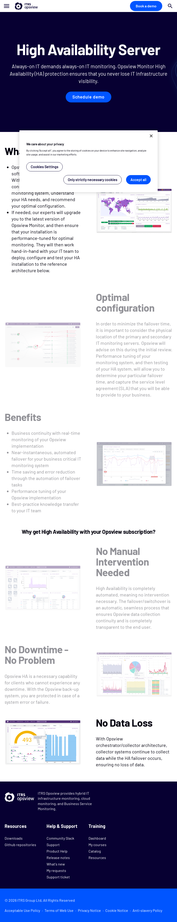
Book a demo (146, 6)
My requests (56, 870)
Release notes (58, 857)
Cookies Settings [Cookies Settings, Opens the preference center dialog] (44, 166)
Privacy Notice (89, 910)
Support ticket (58, 877)
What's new (56, 864)
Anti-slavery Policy (147, 910)
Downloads (14, 838)
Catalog (94, 851)
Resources (97, 857)
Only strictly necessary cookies (92, 179)
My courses (97, 844)
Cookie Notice (116, 910)
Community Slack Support (60, 841)
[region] (88, 161)
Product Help (57, 851)
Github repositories (20, 844)
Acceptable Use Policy (22, 910)
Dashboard (97, 838)
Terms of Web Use (59, 910)
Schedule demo (88, 97)
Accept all (138, 179)
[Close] (151, 136)
